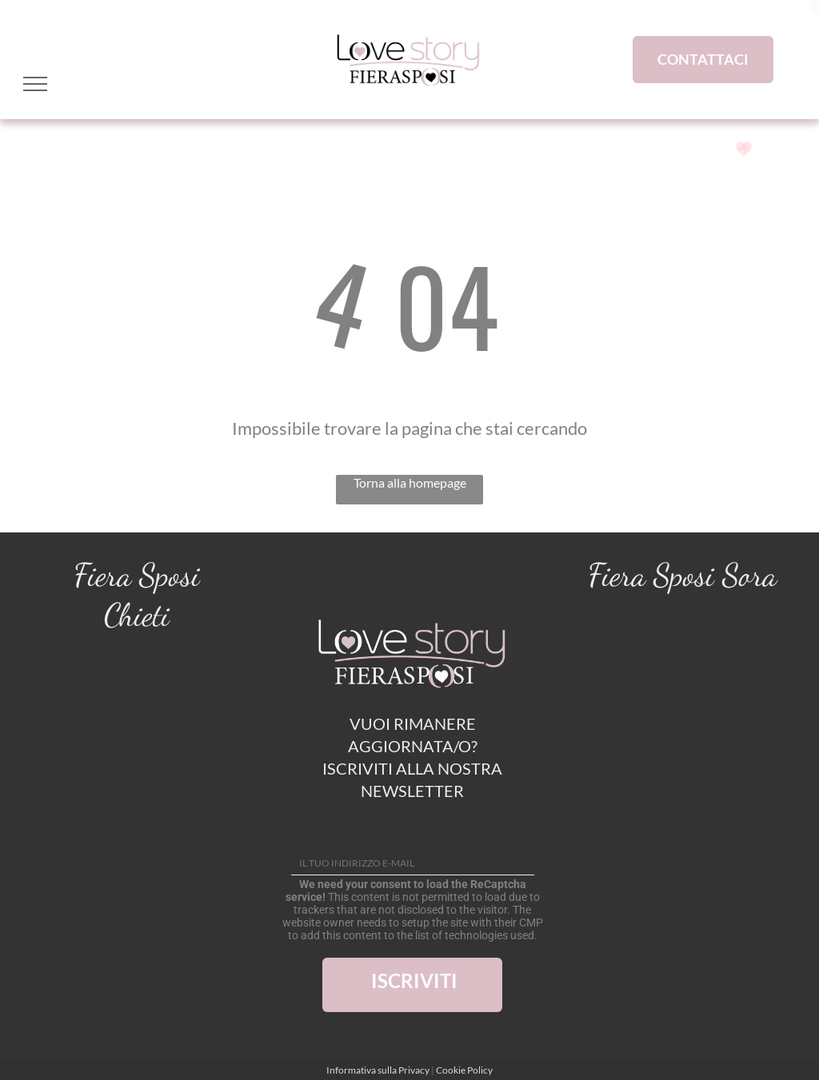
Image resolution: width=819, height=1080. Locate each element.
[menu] (35, 84)
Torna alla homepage (410, 482)
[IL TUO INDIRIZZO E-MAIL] (412, 863)
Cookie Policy (464, 1070)
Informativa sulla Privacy (377, 1070)
